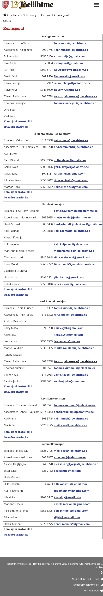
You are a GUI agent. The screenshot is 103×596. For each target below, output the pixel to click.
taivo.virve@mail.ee (67, 90)
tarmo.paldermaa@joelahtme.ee (75, 96)
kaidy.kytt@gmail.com (69, 328)
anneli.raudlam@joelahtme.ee (74, 412)
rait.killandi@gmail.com (69, 173)
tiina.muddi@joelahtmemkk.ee (74, 264)
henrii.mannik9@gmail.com (72, 524)
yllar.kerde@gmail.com (69, 277)
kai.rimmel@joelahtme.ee (71, 50)
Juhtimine (15, 15)
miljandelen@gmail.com (70, 160)
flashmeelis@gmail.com (69, 76)
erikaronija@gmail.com (69, 56)
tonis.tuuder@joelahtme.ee (72, 308)
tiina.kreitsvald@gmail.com (72, 257)
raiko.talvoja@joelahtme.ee (72, 83)
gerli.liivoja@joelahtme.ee (71, 167)
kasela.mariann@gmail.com (72, 504)
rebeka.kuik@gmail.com (70, 284)
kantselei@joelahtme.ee (86, 584)
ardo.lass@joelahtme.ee (70, 457)
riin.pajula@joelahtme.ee (70, 314)
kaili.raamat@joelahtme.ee (72, 231)
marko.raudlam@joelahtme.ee (74, 348)
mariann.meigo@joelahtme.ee (74, 251)
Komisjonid (47, 15)
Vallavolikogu (30, 15)
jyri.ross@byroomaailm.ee (71, 70)
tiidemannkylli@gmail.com (71, 490)
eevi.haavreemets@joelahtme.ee (76, 211)
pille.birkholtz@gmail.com (71, 510)
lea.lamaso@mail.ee (67, 341)
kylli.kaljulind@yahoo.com (71, 244)
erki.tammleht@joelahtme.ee (73, 147)
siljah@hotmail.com (67, 517)
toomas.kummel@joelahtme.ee (75, 368)
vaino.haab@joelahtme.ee (71, 140)
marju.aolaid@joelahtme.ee (72, 217)
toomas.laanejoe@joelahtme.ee (75, 103)
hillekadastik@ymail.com (70, 484)
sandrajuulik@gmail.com (70, 381)
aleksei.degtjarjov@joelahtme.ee (76, 464)
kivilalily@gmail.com (67, 497)
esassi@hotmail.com (67, 470)
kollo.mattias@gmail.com (71, 187)
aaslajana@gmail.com (68, 63)
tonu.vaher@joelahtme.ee (71, 43)
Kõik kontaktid (91, 590)
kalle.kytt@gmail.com (68, 334)
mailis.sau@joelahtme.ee (70, 425)
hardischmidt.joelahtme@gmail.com (78, 224)
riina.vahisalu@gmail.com (71, 180)
